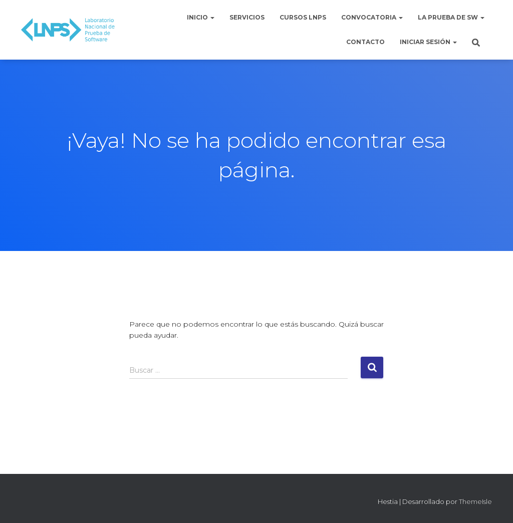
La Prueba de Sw (451, 17)
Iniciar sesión (428, 42)
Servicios (247, 17)
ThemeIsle (475, 501)
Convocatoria (372, 17)
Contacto (365, 42)
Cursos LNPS (303, 17)
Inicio (200, 17)
